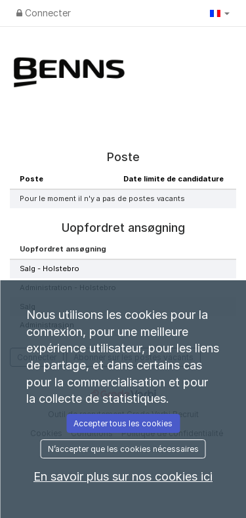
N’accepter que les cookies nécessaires (123, 449)
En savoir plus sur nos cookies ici (123, 476)
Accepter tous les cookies (123, 423)
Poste (31, 178)
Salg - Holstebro (49, 268)
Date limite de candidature (173, 178)
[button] (219, 13)
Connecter (43, 12)
